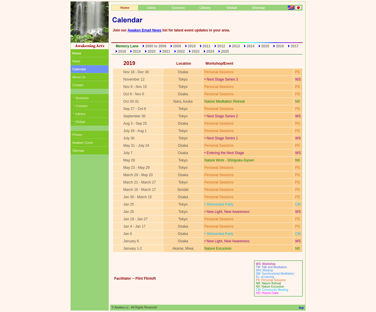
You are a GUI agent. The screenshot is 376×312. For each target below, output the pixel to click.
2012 (221, 46)
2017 (295, 46)
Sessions (80, 98)
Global (78, 122)
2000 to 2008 (155, 46)
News (76, 61)
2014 (251, 46)
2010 (192, 46)
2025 (225, 51)
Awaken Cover (82, 142)
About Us (78, 77)
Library (78, 114)
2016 (280, 46)
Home (125, 7)
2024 (210, 51)
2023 (196, 51)
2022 (181, 51)
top (301, 307)
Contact (77, 85)
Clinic (151, 7)
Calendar (79, 69)
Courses (80, 106)
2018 (122, 51)
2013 (236, 46)
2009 (177, 46)
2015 (265, 46)
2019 (137, 51)
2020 (151, 51)
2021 (166, 51)
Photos (77, 134)
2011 (207, 46)
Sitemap (78, 150)
